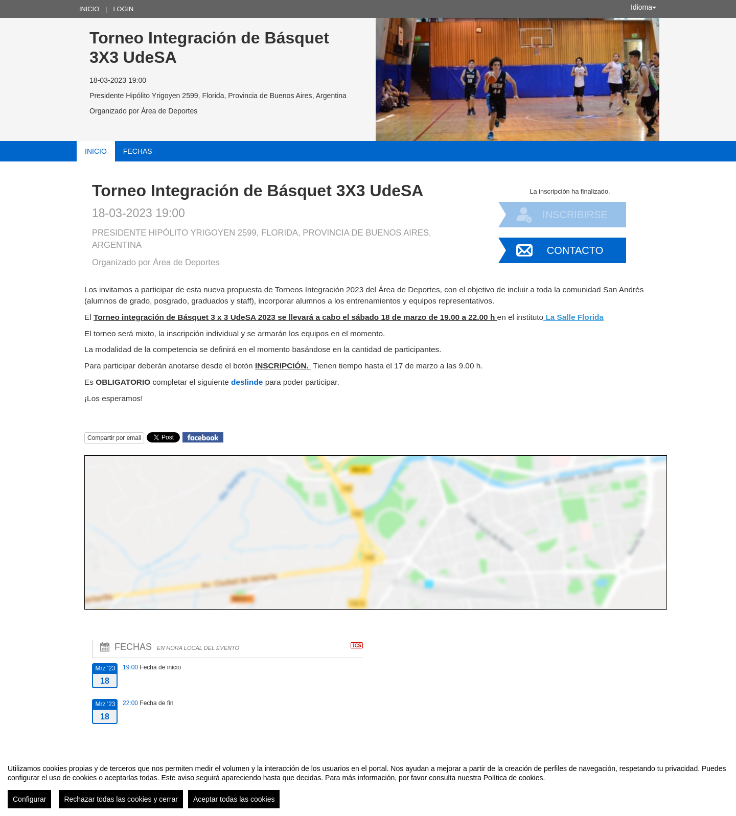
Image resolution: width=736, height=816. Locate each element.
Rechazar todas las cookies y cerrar (121, 799)
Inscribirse (575, 214)
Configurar (29, 799)
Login (123, 9)
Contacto (575, 250)
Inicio (89, 9)
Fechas (137, 151)
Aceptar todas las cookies (234, 799)
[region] (368, 782)
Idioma (643, 7)
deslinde (248, 382)
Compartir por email (114, 437)
